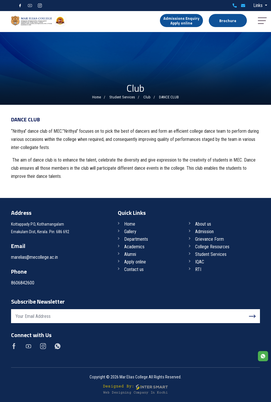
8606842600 (235, 5)
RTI (198, 269)
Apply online (135, 262)
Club (147, 97)
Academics (134, 246)
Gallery (130, 231)
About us (203, 224)
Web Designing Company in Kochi (135, 393)
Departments (136, 239)
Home (96, 97)
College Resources (212, 246)
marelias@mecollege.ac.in (243, 5)
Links (258, 5)
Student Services (122, 97)
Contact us (134, 269)
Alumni (130, 254)
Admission (204, 231)
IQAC (199, 262)
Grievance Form (209, 239)
